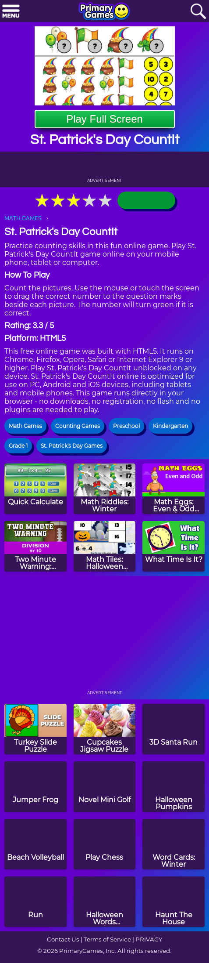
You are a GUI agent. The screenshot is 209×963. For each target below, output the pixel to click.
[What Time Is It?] (173, 546)
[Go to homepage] (104, 12)
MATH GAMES (22, 218)
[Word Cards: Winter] (173, 844)
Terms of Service (107, 939)
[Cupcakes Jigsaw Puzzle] (105, 729)
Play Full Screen (104, 119)
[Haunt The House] (173, 901)
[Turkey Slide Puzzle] (35, 729)
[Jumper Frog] (35, 786)
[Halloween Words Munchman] (105, 901)
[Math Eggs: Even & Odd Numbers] (173, 488)
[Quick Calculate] (35, 488)
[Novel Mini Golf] (105, 786)
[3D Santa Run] (173, 729)
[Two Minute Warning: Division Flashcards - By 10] (35, 546)
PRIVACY (148, 939)
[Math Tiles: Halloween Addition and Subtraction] (105, 546)
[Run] (35, 901)
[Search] (198, 12)
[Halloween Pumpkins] (173, 786)
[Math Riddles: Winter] (105, 488)
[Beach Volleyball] (35, 844)
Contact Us (63, 939)
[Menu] (11, 12)
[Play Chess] (105, 844)
